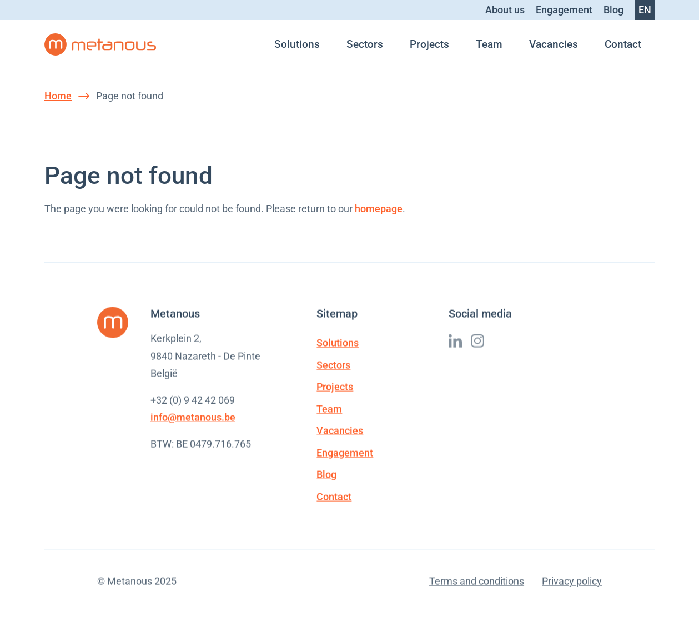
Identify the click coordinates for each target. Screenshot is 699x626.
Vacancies (553, 44)
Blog (613, 10)
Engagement (564, 10)
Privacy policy (572, 582)
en (644, 10)
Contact (623, 44)
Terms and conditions (476, 582)
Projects (429, 44)
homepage (379, 208)
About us (505, 10)
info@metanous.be (192, 418)
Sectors (364, 44)
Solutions (297, 44)
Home (58, 96)
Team (489, 44)
